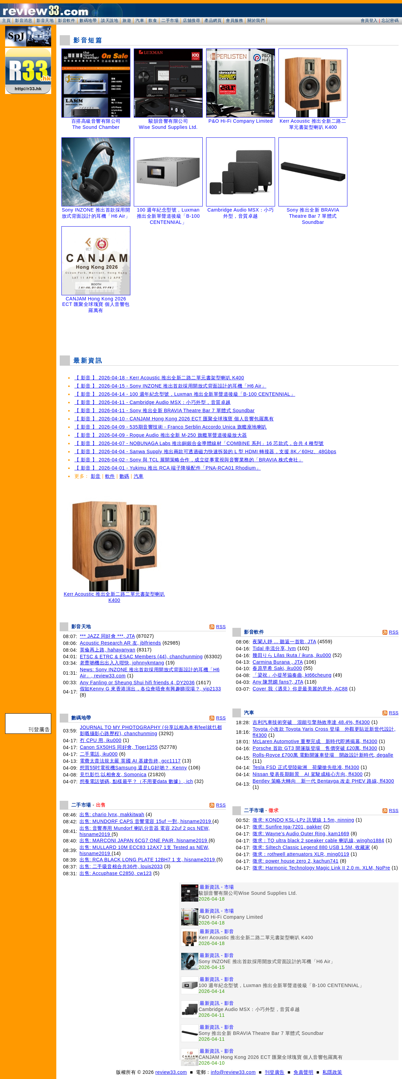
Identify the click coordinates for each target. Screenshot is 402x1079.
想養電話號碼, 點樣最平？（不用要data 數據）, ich (136, 781)
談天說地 (109, 20)
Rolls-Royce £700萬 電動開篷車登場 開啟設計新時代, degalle (323, 755)
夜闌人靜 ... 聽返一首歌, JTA (284, 641)
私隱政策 (332, 1072)
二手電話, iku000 (99, 754)
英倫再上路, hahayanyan (107, 649)
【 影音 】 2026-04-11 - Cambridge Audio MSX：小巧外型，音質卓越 (152, 402)
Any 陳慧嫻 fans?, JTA (278, 682)
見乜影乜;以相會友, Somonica (113, 774)
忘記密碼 (390, 20)
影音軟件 (66, 20)
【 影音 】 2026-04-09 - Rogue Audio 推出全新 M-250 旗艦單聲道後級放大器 (160, 435)
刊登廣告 (275, 1072)
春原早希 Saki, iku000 (277, 668)
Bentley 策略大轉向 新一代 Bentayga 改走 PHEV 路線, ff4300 (323, 781)
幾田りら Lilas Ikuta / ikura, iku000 (292, 655)
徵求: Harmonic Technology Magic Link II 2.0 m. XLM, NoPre (321, 868)
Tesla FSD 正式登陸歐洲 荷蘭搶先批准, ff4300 (306, 767)
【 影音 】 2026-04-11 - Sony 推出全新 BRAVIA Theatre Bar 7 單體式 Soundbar (164, 410)
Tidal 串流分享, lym (274, 648)
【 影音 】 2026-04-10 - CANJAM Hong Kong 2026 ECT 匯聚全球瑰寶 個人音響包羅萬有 (174, 418)
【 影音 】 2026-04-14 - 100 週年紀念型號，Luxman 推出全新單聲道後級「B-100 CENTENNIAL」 (184, 394)
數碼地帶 (88, 20)
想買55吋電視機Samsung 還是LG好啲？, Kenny (133, 767)
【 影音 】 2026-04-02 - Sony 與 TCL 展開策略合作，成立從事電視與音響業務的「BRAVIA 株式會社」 (188, 459)
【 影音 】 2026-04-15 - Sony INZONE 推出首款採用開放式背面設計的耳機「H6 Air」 (170, 386)
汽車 (139, 20)
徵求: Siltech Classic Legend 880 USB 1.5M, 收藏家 (311, 847)
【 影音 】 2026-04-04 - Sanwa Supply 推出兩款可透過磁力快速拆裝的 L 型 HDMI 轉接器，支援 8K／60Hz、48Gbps (205, 451)
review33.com (171, 1072)
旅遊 (127, 20)
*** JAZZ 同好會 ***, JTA (107, 636)
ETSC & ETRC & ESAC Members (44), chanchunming (141, 656)
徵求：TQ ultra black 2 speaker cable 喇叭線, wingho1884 (318, 840)
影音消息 (23, 20)
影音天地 (45, 20)
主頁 (6, 20)
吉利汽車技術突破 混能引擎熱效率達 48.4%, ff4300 (311, 722)
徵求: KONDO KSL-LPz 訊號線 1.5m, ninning (303, 820)
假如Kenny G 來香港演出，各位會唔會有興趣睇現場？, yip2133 (150, 688)
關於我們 (255, 20)
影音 (96, 476)
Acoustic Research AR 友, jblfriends (120, 643)
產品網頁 (212, 20)
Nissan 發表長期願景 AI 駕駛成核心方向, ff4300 (307, 774)
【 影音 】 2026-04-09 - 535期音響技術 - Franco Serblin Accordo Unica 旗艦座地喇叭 (170, 427)
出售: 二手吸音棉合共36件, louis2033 (121, 866)
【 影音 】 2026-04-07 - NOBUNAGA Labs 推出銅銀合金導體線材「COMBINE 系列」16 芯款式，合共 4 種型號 (199, 443)
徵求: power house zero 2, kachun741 (296, 861)
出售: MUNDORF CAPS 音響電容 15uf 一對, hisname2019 (146, 821)
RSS (221, 626)
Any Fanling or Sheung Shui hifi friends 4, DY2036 (137, 682)
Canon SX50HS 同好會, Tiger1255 (119, 747)
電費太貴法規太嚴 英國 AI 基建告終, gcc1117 (130, 761)
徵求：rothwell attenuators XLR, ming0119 (301, 854)
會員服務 (234, 20)
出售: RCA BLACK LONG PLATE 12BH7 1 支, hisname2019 (148, 859)
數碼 (124, 476)
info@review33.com (233, 1072)
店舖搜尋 (191, 20)
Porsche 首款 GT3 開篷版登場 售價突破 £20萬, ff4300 (315, 748)
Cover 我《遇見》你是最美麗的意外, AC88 (300, 688)
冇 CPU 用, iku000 (100, 740)
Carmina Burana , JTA (278, 662)
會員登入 (369, 20)
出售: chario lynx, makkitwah (112, 814)
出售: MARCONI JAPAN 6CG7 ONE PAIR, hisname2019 (144, 840)
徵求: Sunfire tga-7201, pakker (287, 827)
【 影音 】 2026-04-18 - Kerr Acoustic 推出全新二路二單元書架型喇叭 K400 (159, 377)
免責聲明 (303, 1072)
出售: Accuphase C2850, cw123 (116, 873)
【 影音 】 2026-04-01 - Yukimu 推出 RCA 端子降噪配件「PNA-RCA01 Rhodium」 (167, 468)
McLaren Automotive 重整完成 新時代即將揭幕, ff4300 (315, 741)
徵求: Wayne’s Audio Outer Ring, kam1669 (301, 833)
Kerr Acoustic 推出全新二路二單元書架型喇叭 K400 (114, 595)
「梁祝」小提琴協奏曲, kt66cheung (292, 675)
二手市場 (169, 20)
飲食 (152, 20)
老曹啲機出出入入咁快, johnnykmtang (122, 662)
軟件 (110, 476)
